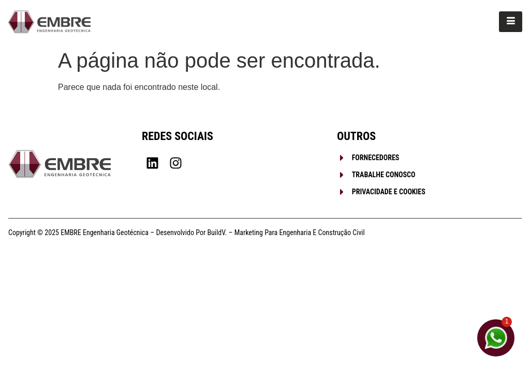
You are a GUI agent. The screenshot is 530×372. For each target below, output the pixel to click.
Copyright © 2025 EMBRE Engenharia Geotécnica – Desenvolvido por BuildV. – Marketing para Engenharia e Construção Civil (186, 232)
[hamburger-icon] (510, 21)
